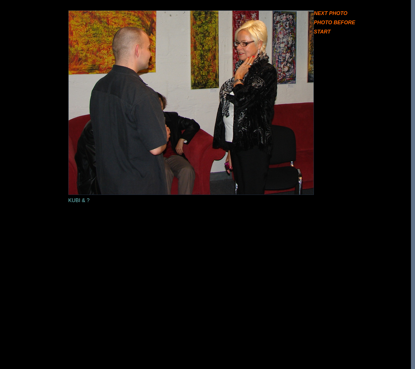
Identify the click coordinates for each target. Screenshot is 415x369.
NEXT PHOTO (331, 13)
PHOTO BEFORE (334, 22)
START (322, 32)
